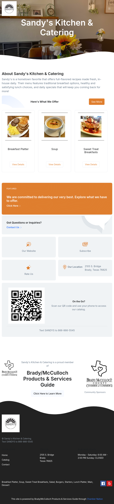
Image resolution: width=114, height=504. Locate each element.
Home (5, 455)
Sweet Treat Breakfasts (91, 151)
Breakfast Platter (18, 149)
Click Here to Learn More (48, 393)
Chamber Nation (95, 499)
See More (96, 101)
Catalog (5, 460)
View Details (18, 164)
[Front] (10, 8)
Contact (6, 464)
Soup (54, 149)
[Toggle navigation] (109, 9)
